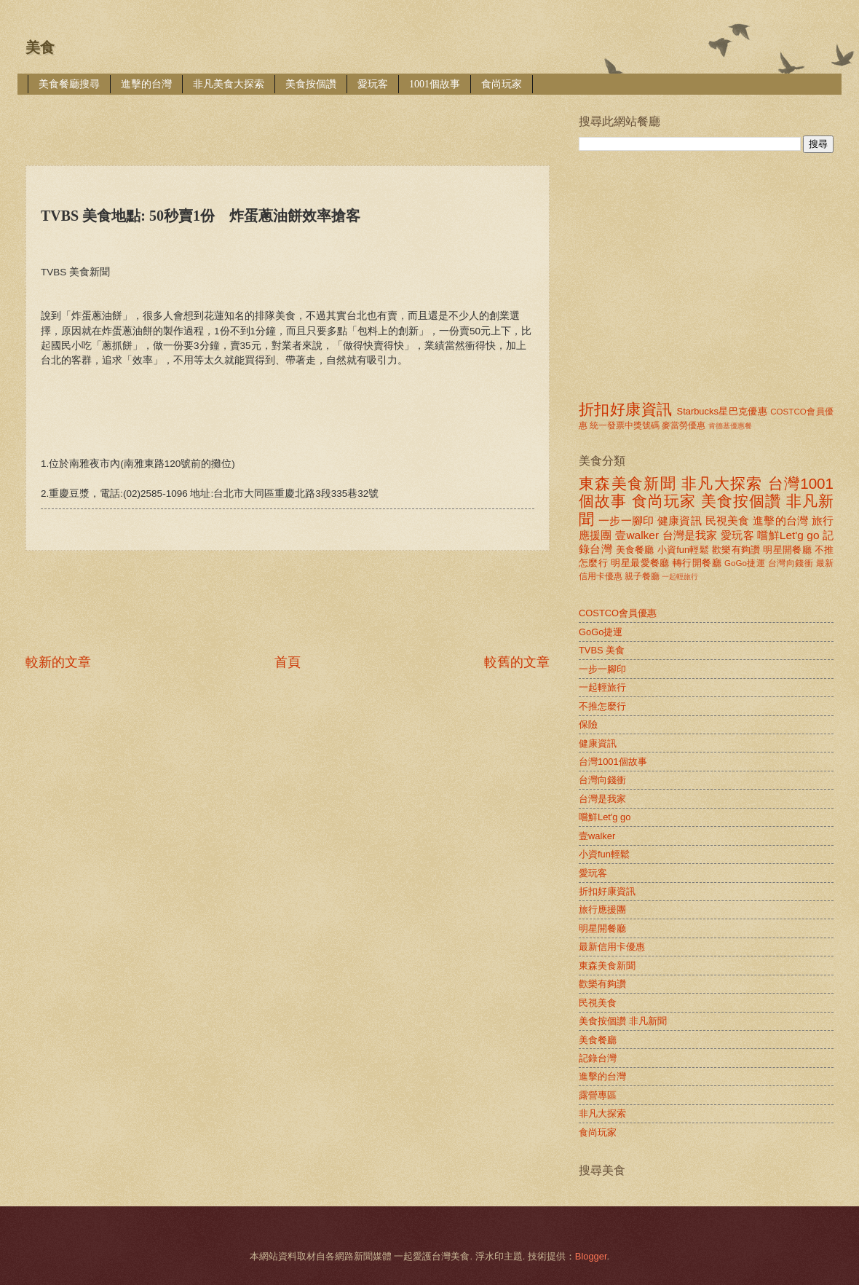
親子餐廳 (642, 576)
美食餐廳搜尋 (69, 84)
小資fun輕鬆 (683, 549)
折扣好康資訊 (625, 409)
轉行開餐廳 (697, 562)
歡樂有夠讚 (736, 549)
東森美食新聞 (627, 483)
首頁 (287, 662)
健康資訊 (679, 520)
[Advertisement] (290, 119)
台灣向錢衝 (790, 563)
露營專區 (598, 1095)
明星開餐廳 (787, 549)
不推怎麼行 (602, 706)
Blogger (591, 1256)
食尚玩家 (501, 84)
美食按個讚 (310, 84)
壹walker (637, 535)
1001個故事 (434, 84)
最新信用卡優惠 (612, 946)
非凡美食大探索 (228, 84)
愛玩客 (372, 84)
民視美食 (727, 520)
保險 (588, 724)
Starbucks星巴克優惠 (722, 411)
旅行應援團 (602, 909)
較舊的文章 (517, 662)
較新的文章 (58, 662)
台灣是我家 (690, 535)
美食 (40, 47)
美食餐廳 (635, 549)
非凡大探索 (722, 483)
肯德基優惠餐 (730, 426)
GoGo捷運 (744, 563)
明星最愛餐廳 (640, 562)
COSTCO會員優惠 (618, 613)
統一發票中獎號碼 (625, 425)
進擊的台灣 (146, 84)
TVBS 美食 (602, 650)
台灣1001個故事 (613, 761)
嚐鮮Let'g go (788, 535)
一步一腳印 (626, 520)
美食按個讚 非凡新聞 (623, 1020)
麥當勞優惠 (683, 425)
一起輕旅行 (680, 577)
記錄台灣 (598, 1058)
